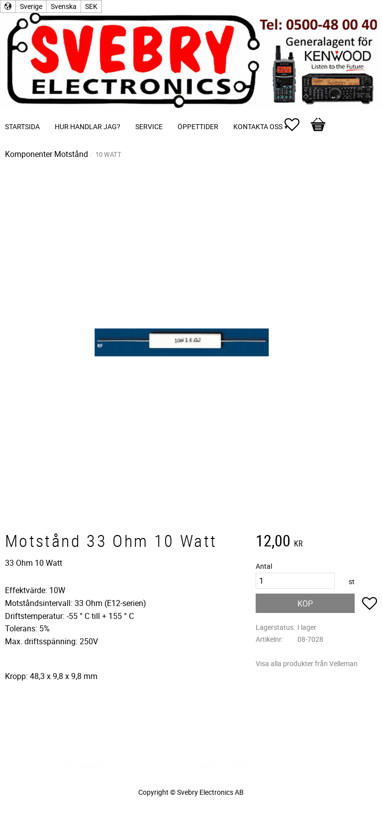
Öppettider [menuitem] (198, 126)
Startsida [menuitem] (22, 126)
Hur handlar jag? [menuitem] (87, 126)
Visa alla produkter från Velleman (307, 663)
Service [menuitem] (149, 126)
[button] (297, 124)
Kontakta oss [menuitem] (258, 126)
